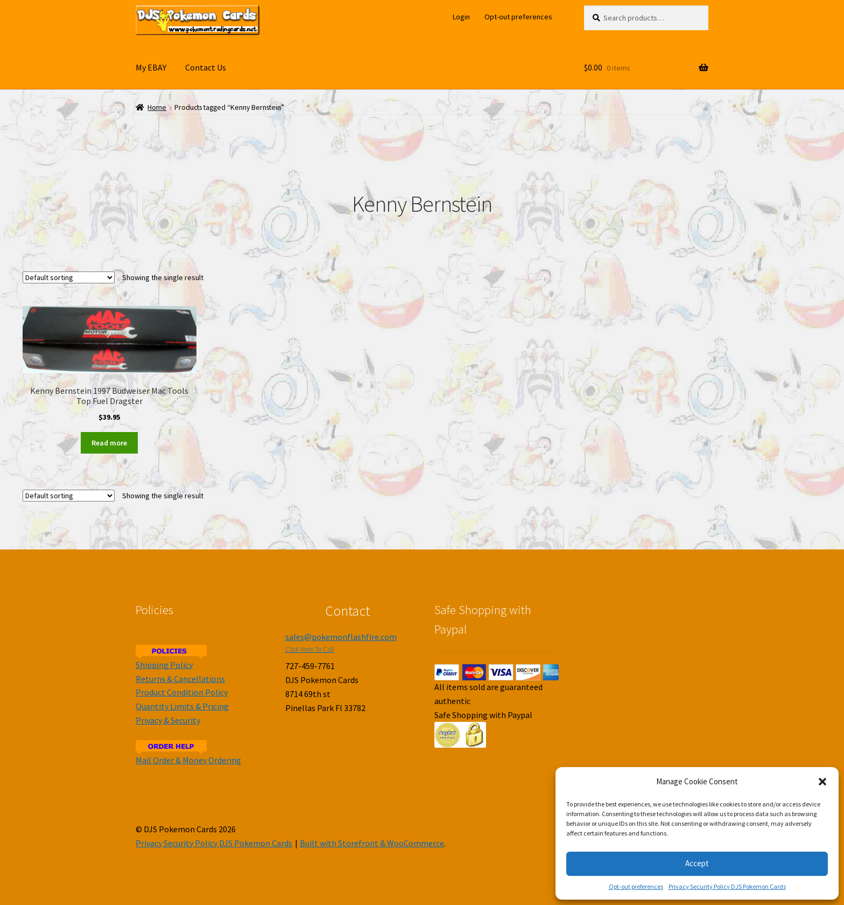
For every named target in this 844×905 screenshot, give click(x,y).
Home (156, 107)
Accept (697, 863)
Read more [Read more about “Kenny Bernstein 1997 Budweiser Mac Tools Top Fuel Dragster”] (109, 443)
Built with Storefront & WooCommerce (372, 843)
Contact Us (205, 67)
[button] (822, 781)
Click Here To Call (309, 649)
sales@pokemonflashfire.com (341, 636)
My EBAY (151, 67)
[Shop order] (69, 277)
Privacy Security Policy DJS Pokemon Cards (727, 886)
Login (461, 17)
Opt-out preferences (636, 886)
